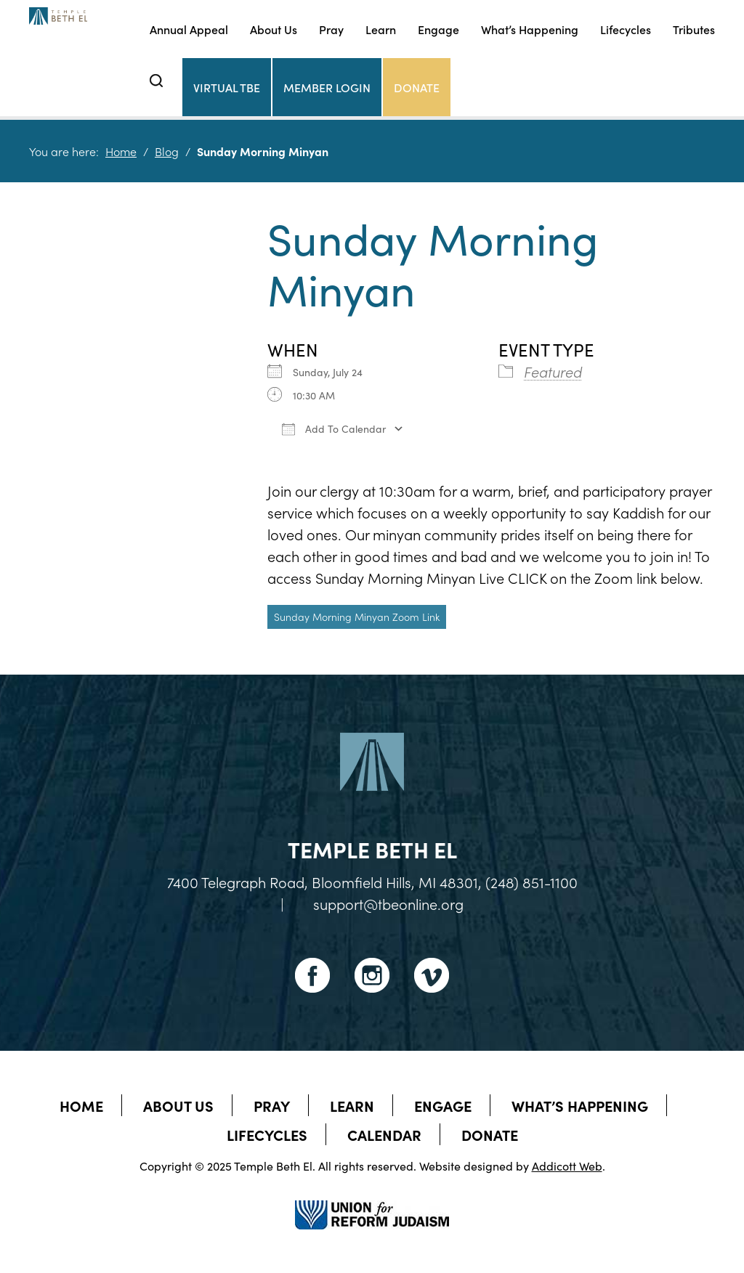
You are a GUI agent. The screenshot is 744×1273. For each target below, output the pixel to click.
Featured (553, 371)
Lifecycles (625, 29)
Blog (167, 151)
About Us (273, 29)
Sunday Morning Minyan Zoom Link (357, 616)
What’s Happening (529, 29)
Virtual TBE (226, 87)
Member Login (327, 87)
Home (121, 151)
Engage (438, 29)
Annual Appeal (189, 29)
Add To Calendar (334, 428)
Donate (417, 87)
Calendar (384, 1134)
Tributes (694, 29)
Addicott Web (567, 1166)
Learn (380, 29)
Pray (331, 29)
